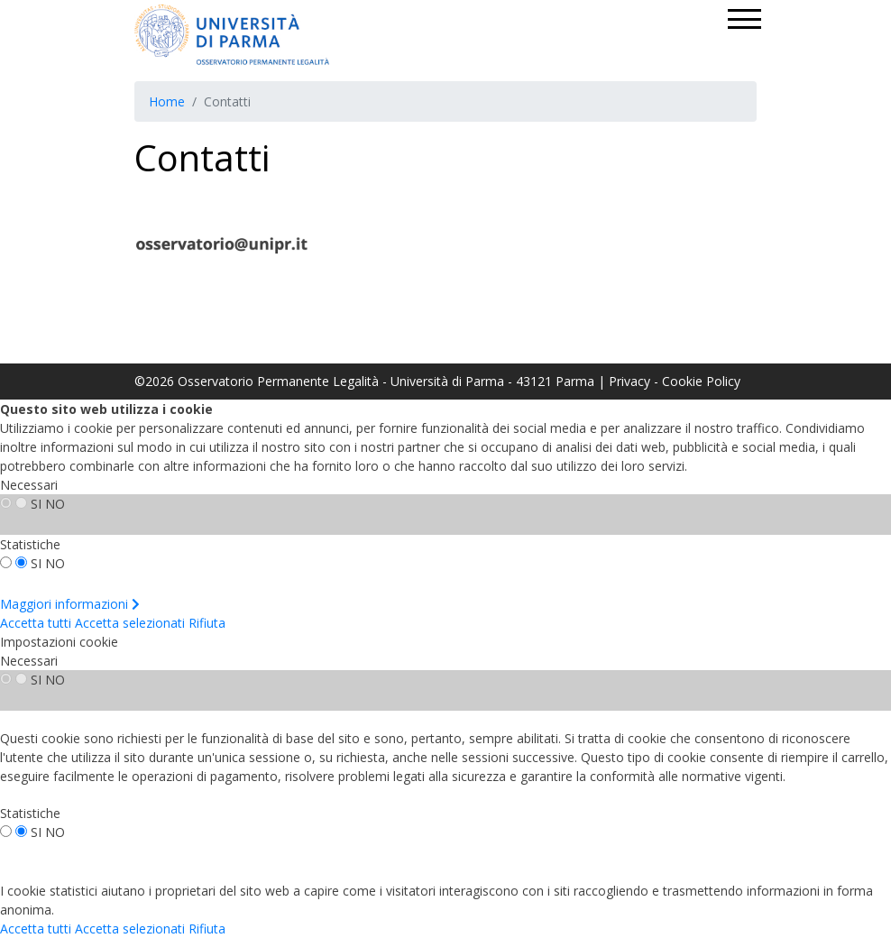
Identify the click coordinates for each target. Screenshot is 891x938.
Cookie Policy (701, 381)
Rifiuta (206, 622)
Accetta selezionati (130, 622)
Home (167, 101)
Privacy (629, 381)
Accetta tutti (35, 622)
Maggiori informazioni (70, 603)
